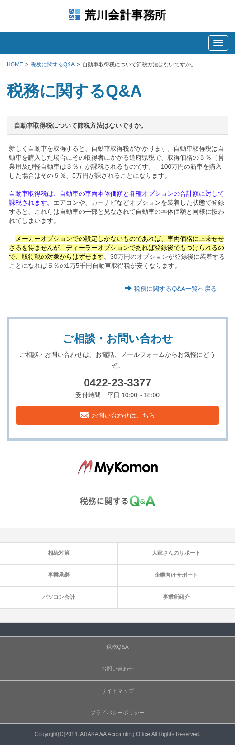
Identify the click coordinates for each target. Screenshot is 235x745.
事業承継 (59, 575)
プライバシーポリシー (117, 712)
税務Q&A (117, 647)
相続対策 (59, 553)
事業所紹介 (176, 597)
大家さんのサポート (176, 553)
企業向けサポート (176, 575)
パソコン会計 (58, 597)
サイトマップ (117, 691)
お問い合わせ (117, 669)
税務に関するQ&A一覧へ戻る (175, 288)
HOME (15, 64)
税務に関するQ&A (53, 64)
